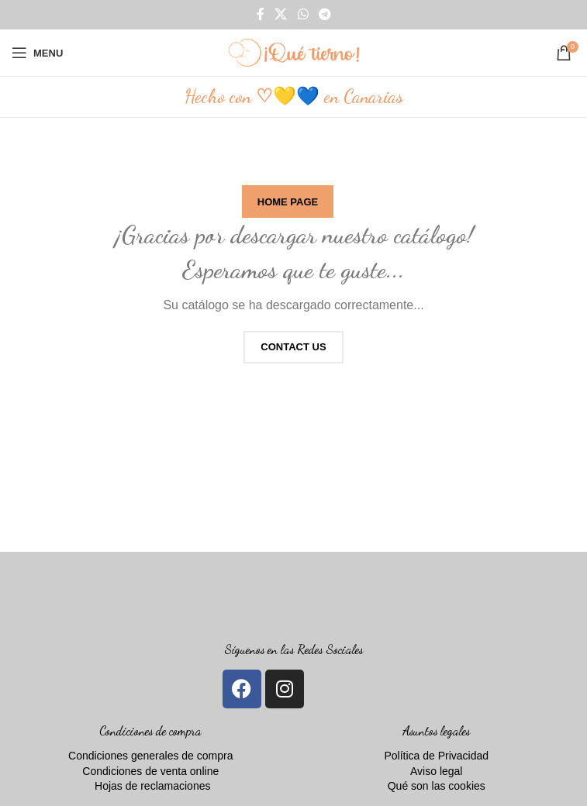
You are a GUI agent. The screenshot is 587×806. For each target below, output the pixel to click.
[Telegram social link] (324, 14)
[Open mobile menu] (37, 52)
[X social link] (281, 14)
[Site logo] (294, 52)
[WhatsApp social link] (302, 14)
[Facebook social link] (260, 14)
